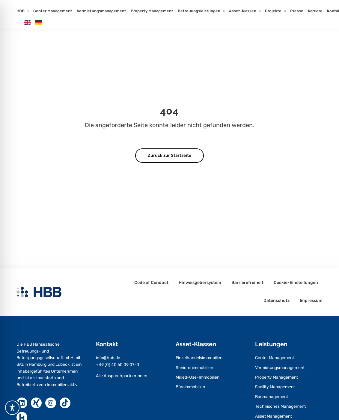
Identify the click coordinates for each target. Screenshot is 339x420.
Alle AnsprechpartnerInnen (121, 375)
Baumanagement (271, 396)
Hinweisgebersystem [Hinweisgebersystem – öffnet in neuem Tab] (200, 283)
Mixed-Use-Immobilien (197, 377)
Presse (296, 11)
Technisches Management (280, 406)
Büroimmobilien (190, 386)
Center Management (52, 11)
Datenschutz (276, 301)
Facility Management (275, 386)
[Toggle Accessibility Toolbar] (12, 408)
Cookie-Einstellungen (296, 283)
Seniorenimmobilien (194, 367)
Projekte (273, 11)
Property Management (152, 11)
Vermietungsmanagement (101, 11)
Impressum (311, 301)
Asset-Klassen (242, 11)
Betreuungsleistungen (199, 11)
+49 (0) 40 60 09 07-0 (117, 364)
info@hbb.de (108, 357)
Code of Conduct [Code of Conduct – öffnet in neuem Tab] (151, 283)
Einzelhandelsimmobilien (199, 357)
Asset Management (273, 416)
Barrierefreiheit (247, 283)
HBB (20, 11)
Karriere (315, 11)
